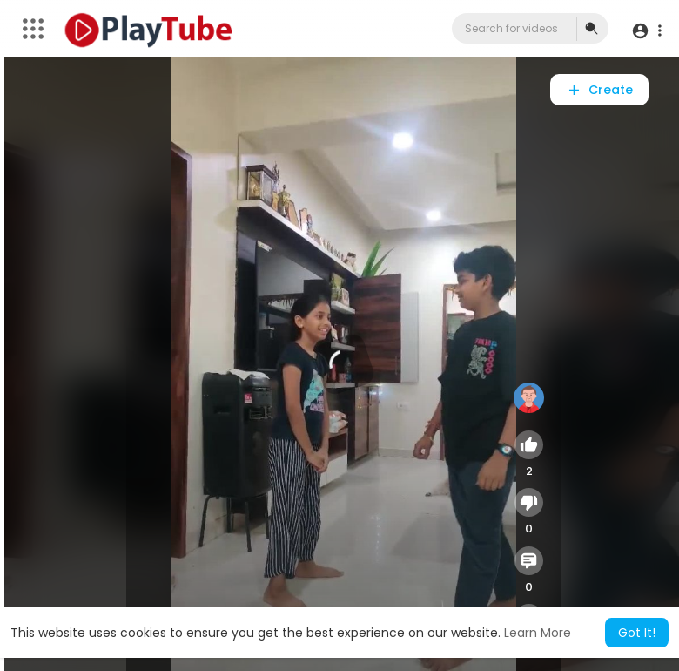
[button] (646, 30)
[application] (343, 364)
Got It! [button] (636, 632)
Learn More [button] (537, 632)
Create (599, 89)
